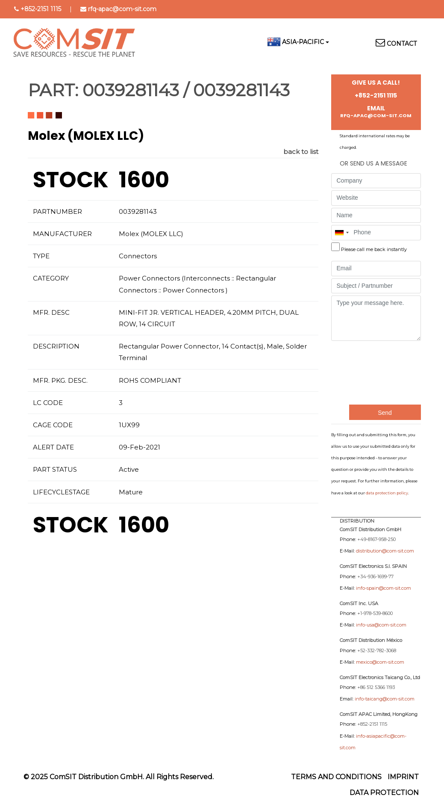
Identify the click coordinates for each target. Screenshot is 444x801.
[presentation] (366, 371)
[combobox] (341, 232)
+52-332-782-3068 (376, 650)
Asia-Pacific (303, 42)
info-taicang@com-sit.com (385, 699)
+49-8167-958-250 (376, 539)
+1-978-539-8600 (375, 613)
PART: (53, 90)
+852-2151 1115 (41, 9)
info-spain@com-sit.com (383, 588)
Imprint (403, 777)
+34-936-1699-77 (375, 576)
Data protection (384, 793)
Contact (402, 43)
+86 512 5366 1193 (376, 687)
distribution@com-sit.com (385, 551)
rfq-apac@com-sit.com (122, 9)
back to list (300, 152)
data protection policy (387, 493)
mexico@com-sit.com (380, 662)
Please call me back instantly (374, 249)
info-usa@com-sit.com (381, 625)
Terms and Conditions (336, 777)
